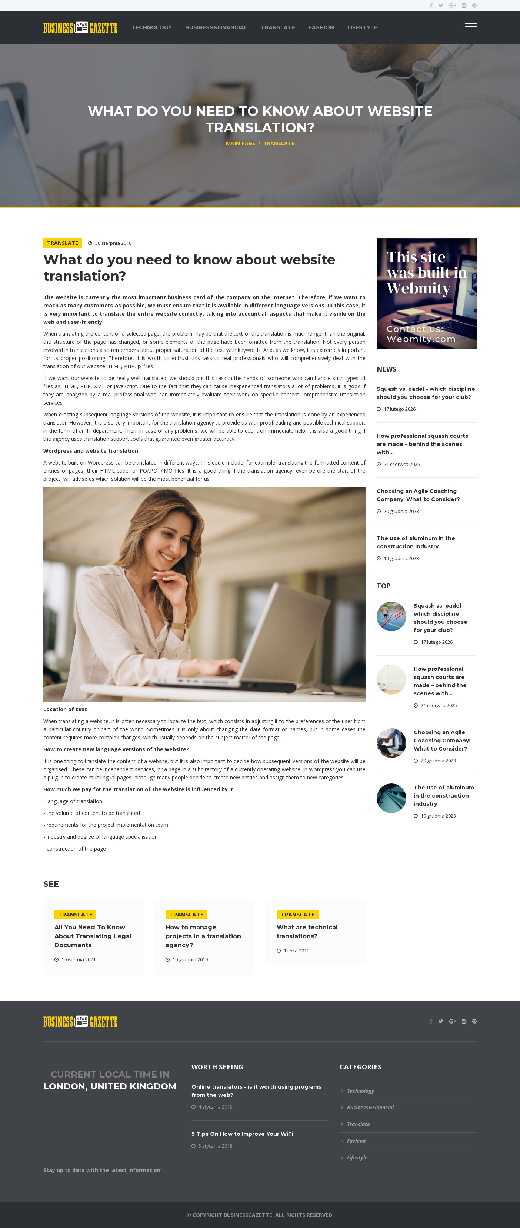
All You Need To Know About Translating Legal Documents (92, 936)
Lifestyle (362, 27)
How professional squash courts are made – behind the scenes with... (422, 444)
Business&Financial (216, 27)
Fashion (321, 27)
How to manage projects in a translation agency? (203, 936)
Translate (278, 27)
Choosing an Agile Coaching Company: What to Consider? (442, 740)
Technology (151, 27)
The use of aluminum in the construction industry (444, 795)
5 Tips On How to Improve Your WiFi (242, 1134)
